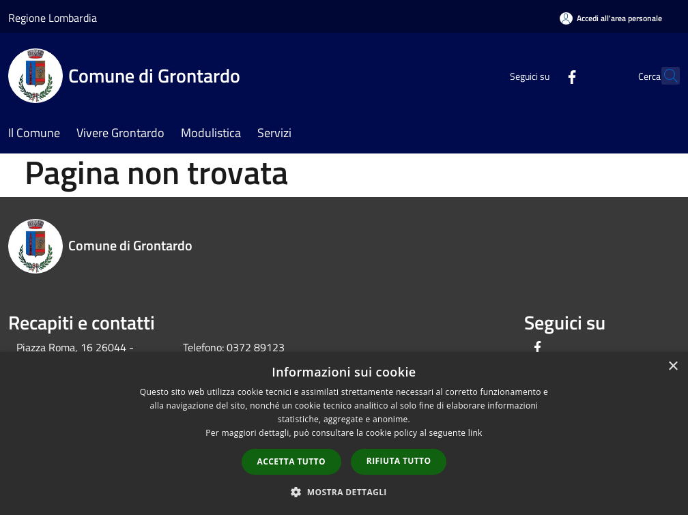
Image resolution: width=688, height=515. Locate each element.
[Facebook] (542, 75)
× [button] (673, 367)
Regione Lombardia (52, 18)
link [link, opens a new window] (475, 433)
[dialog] (344, 433)
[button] (344, 492)
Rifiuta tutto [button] (399, 461)
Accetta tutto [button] (291, 461)
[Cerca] (663, 75)
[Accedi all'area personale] (611, 18)
